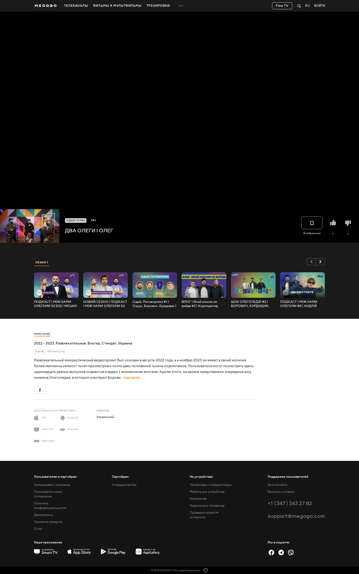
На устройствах (201, 477)
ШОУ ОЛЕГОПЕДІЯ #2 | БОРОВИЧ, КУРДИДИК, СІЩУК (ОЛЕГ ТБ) (250, 304)
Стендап (109, 343)
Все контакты (278, 485)
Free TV (282, 6)
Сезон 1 (41, 262)
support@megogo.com (296, 516)
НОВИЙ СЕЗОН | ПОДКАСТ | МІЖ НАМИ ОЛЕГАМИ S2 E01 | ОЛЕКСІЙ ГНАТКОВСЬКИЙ (105, 304)
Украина (125, 343)
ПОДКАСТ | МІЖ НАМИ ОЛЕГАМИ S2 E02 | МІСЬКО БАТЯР (55, 304)
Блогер (94, 343)
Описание (42, 334)
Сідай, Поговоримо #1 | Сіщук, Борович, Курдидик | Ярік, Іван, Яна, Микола (154, 304)
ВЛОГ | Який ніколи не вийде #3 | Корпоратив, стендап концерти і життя (202, 304)
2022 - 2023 (44, 343)
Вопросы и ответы (281, 492)
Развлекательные (71, 343)
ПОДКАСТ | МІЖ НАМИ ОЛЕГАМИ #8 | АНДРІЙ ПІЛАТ (298, 304)
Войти (319, 6)
